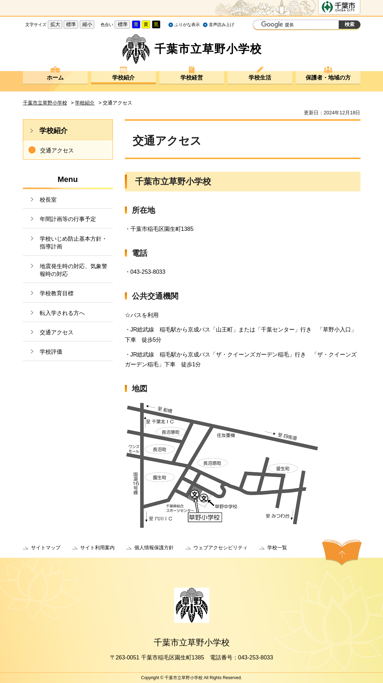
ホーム (55, 78)
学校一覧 (277, 547)
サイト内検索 (259, 25)
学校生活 (260, 78)
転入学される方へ (62, 313)
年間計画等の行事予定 (68, 219)
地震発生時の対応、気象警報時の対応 (73, 270)
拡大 (55, 24)
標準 (71, 24)
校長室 (48, 200)
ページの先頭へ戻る (342, 552)
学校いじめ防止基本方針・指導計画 (73, 242)
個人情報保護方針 (154, 547)
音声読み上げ (221, 24)
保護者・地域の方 (328, 78)
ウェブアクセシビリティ (220, 547)
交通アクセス (57, 150)
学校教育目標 (57, 293)
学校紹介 (123, 78)
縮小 (87, 24)
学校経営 (191, 78)
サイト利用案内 (97, 547)
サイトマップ (45, 547)
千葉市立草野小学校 (45, 103)
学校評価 (51, 352)
